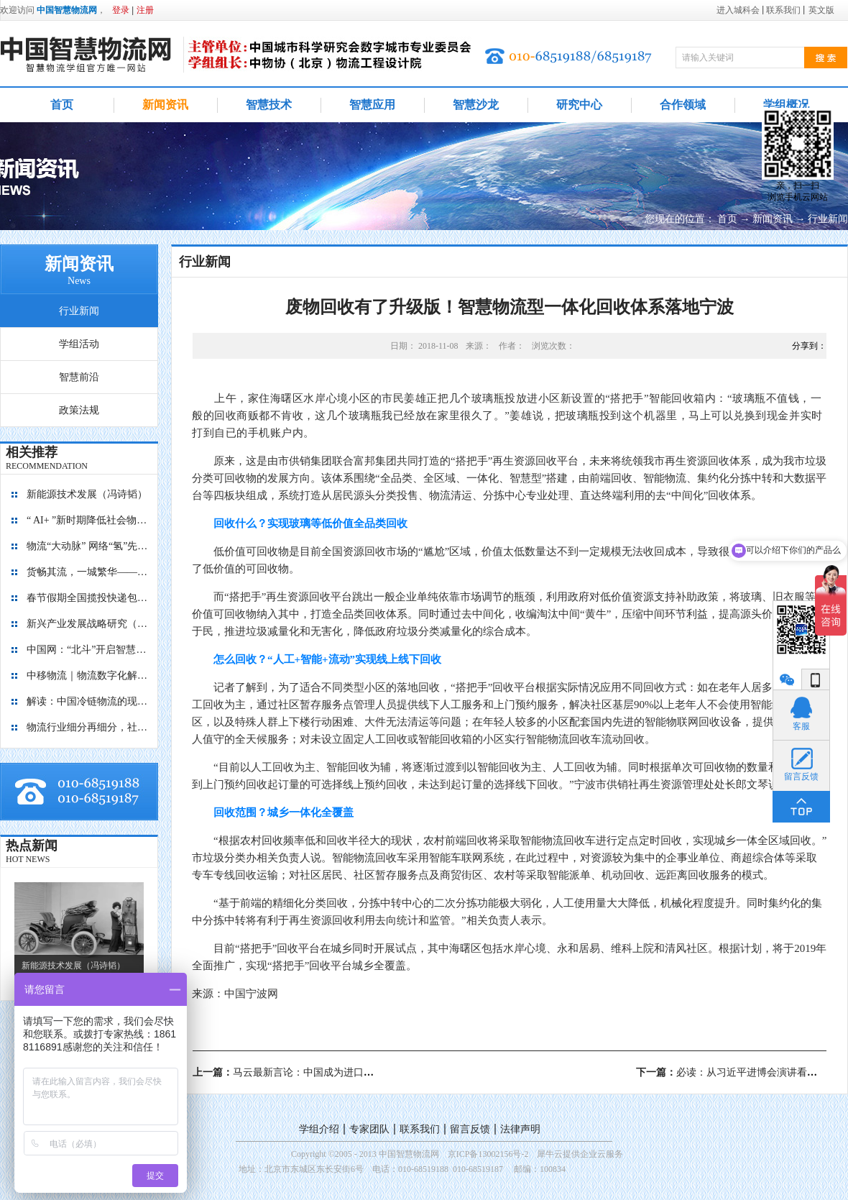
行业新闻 (828, 219)
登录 (120, 10)
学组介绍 (319, 1129)
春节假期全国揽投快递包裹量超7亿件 (88, 597)
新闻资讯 (772, 219)
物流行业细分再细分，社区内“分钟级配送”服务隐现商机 (88, 727)
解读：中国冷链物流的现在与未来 (88, 701)
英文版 (821, 10)
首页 (61, 105)
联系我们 (420, 1129)
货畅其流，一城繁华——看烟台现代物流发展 (88, 572)
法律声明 (520, 1129)
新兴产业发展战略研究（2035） (88, 623)
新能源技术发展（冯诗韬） (87, 494)
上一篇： (333, 1072)
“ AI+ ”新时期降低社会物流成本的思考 (88, 520)
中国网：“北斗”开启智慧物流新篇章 (88, 649)
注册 (145, 10)
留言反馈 (470, 1129)
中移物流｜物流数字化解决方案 (88, 675)
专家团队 (369, 1129)
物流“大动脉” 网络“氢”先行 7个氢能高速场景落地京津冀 (88, 546)
